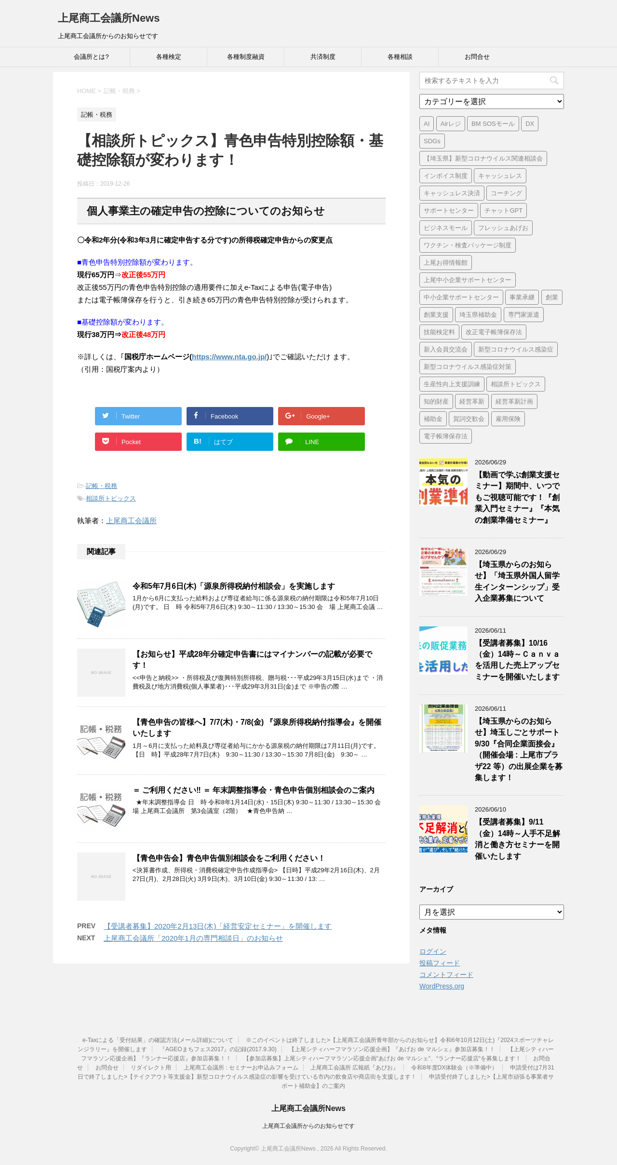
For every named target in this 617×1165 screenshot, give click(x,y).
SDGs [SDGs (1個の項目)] (432, 141)
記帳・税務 (101, 485)
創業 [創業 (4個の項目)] (552, 297)
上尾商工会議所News (109, 18)
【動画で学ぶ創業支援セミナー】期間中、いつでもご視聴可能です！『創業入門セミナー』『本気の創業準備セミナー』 (517, 497)
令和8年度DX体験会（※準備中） (454, 1067)
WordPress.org (441, 986)
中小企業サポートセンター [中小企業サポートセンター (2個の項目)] (461, 297)
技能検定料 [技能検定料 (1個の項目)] (439, 332)
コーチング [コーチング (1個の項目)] (506, 193)
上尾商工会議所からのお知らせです (308, 1126)
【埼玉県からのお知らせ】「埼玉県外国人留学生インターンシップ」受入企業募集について (517, 581)
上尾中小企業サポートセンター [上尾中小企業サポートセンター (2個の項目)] (467, 280)
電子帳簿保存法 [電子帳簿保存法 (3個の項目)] (446, 436)
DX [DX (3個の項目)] (529, 123)
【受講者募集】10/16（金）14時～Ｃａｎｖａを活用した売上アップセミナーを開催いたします (517, 660)
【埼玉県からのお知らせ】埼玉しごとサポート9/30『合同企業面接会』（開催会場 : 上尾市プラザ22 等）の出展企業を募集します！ (519, 749)
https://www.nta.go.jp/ (229, 356)
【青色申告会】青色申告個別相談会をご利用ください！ (229, 858)
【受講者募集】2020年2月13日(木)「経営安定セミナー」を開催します (218, 926)
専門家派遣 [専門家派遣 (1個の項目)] (523, 314)
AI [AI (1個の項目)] (426, 123)
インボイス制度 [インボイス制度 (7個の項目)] (446, 175)
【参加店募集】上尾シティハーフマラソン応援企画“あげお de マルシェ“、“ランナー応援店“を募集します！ (382, 1058)
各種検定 (168, 56)
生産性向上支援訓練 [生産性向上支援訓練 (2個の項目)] (452, 384)
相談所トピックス (111, 498)
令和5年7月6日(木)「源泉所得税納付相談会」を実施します (234, 586)
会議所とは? (91, 56)
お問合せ (477, 56)
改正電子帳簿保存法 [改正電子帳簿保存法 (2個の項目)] (494, 332)
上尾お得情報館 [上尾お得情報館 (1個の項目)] (446, 262)
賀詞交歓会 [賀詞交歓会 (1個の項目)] (468, 418)
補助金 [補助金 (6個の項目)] (433, 418)
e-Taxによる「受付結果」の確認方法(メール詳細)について (157, 1040)
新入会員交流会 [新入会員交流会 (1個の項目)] (446, 349)
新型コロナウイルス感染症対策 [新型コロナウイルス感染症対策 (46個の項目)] (467, 366)
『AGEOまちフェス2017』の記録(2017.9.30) (218, 1049)
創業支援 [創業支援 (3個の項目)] (436, 314)
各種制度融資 (246, 56)
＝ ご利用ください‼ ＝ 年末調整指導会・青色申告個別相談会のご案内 (254, 790)
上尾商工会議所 (131, 520)
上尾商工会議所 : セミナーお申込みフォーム (241, 1067)
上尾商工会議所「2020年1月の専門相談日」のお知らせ (193, 938)
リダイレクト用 (151, 1067)
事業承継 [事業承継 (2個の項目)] (522, 297)
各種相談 (400, 56)
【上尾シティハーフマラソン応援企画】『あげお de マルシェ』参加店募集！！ (392, 1049)
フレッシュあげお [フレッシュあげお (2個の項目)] (503, 227)
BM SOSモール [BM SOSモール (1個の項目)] (493, 123)
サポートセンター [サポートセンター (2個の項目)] (449, 210)
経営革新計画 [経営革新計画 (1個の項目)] (514, 401)
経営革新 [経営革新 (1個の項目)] (471, 401)
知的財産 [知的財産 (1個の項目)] (436, 401)
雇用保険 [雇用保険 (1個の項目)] (508, 418)
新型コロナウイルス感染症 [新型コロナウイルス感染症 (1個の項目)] (515, 349)
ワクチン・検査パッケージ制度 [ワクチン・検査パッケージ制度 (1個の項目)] (467, 245)
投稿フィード (439, 963)
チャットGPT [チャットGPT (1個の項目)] (503, 210)
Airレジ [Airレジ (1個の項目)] (451, 123)
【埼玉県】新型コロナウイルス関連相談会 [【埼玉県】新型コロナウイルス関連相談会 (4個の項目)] (483, 158)
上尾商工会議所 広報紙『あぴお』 (354, 1067)
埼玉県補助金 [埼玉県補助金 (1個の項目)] (478, 314)
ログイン (432, 951)
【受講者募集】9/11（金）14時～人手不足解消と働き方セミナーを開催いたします (517, 839)
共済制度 (322, 56)
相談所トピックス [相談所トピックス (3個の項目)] (516, 384)
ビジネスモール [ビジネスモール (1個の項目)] (446, 227)
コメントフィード (446, 974)
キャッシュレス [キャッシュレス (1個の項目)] (500, 175)
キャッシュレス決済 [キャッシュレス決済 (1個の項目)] (452, 193)
